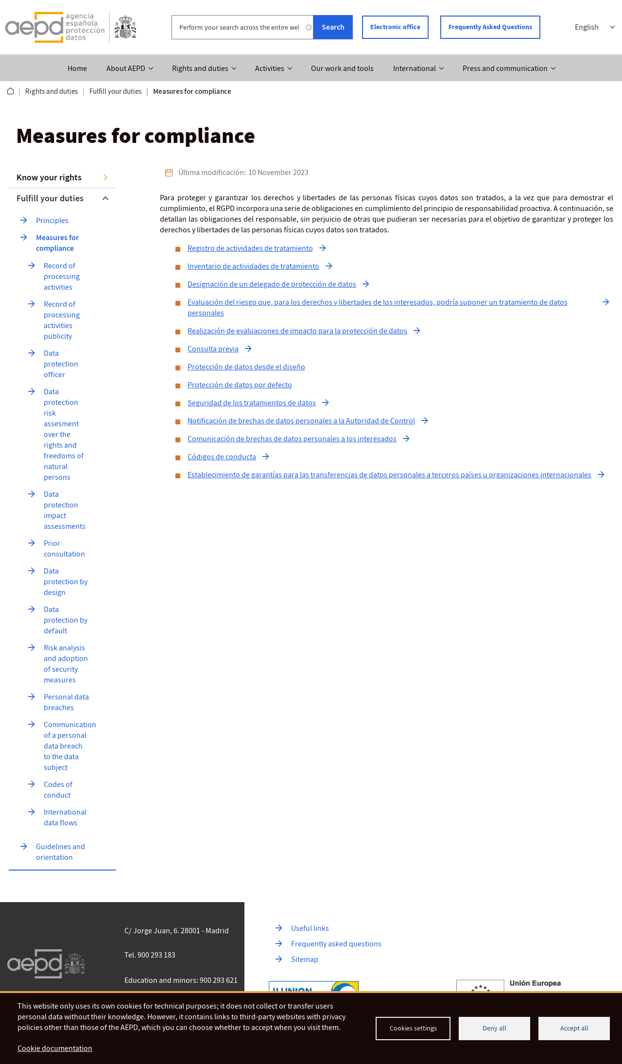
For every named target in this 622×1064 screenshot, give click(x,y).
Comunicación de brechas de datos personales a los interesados (292, 439)
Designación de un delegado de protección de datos (272, 284)
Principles (52, 221)
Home (77, 68)
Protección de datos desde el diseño (246, 367)
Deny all (494, 1028)
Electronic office (395, 27)
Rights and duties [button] (200, 68)
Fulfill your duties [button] (50, 198)
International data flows (66, 817)
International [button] (414, 68)
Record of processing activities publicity (62, 320)
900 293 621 (219, 980)
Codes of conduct (59, 790)
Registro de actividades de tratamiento (250, 248)
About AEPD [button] (125, 68)
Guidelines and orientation (61, 852)
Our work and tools (342, 68)
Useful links (310, 928)
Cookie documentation (54, 1048)
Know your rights (49, 177)
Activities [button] (269, 68)
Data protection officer (62, 364)
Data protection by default (66, 620)
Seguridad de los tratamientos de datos (252, 403)
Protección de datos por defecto (240, 385)
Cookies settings (413, 1028)
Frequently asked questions (336, 944)
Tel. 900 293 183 (149, 955)
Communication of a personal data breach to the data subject (71, 746)
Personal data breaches (67, 702)
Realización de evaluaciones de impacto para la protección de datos (297, 331)
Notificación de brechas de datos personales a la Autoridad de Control (301, 421)
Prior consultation (64, 549)
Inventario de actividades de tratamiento (253, 266)
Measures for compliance (58, 242)
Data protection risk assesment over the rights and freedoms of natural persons (64, 434)
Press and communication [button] (505, 68)
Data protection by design (66, 581)
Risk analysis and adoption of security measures (66, 664)
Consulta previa (213, 349)
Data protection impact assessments (65, 510)
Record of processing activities (62, 276)
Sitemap (304, 959)
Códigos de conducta (222, 457)
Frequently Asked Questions (490, 27)
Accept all (574, 1028)
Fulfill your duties (115, 91)
